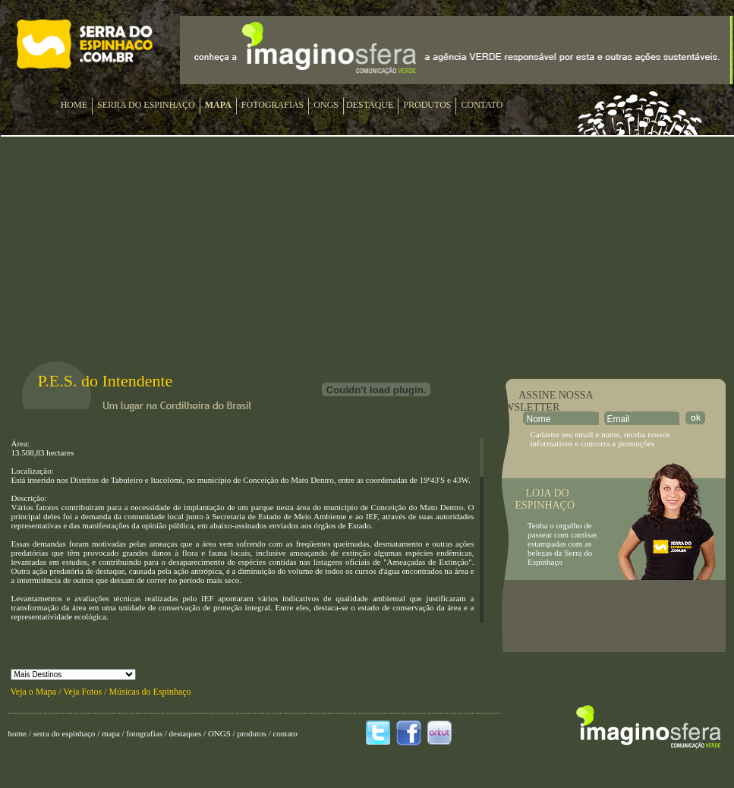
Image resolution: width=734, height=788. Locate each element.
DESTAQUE (369, 104)
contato (284, 733)
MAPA (218, 104)
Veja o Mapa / (37, 691)
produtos (251, 733)
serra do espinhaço (64, 733)
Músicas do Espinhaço (150, 691)
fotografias (144, 733)
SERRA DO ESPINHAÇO (146, 104)
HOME (74, 104)
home (17, 733)
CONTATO (481, 104)
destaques (185, 733)
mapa (111, 733)
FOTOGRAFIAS (272, 104)
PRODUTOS (427, 104)
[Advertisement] (614, 616)
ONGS (326, 104)
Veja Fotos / (86, 691)
